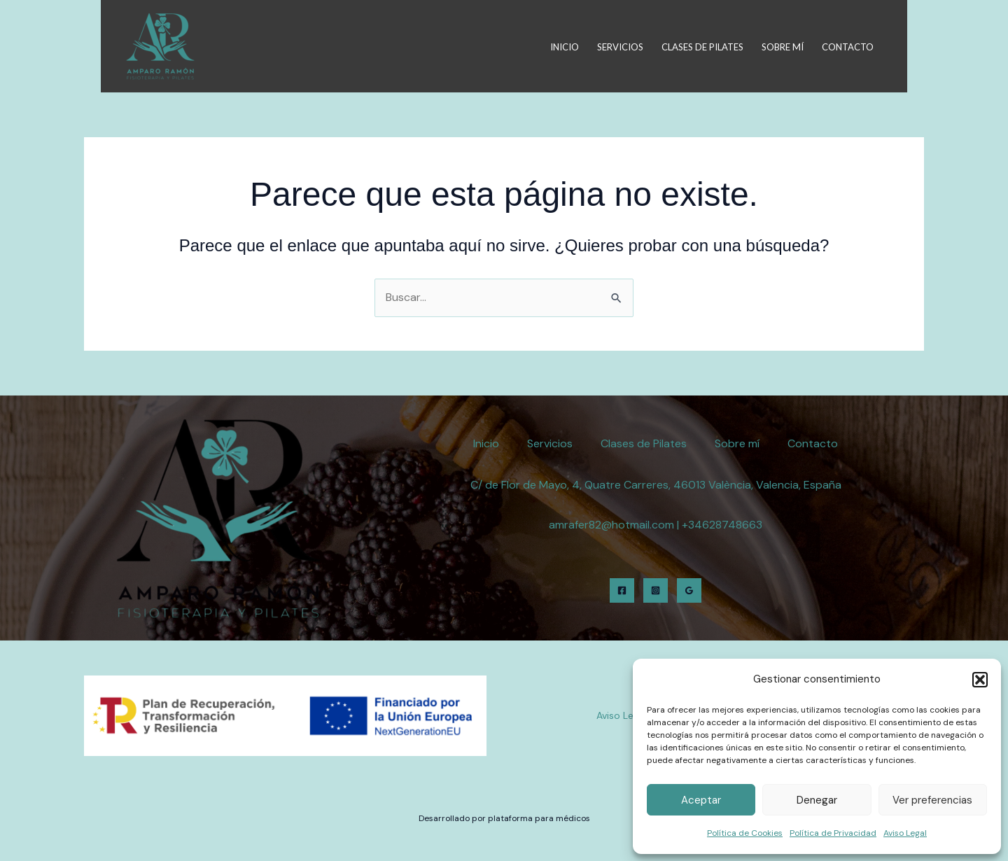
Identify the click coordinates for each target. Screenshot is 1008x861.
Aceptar (701, 800)
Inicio (564, 46)
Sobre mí (783, 46)
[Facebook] (622, 590)
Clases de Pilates (702, 46)
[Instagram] (655, 590)
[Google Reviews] (689, 590)
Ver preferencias (932, 800)
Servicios (620, 46)
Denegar (817, 800)
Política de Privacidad (833, 833)
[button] (980, 680)
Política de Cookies (745, 833)
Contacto (848, 46)
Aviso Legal (905, 833)
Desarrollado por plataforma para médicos (504, 818)
